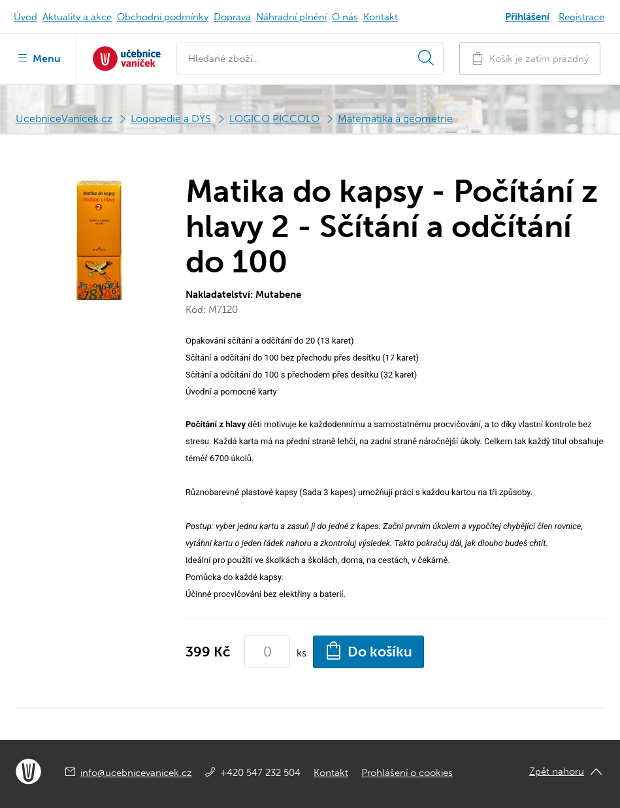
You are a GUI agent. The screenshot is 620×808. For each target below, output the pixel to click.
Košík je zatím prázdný (530, 58)
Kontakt (380, 17)
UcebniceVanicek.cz (64, 118)
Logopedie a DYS (171, 118)
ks (301, 653)
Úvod (25, 17)
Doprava (232, 17)
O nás (345, 17)
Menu (38, 57)
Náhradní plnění (291, 17)
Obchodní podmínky (162, 17)
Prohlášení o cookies (407, 773)
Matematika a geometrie (395, 118)
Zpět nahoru (556, 771)
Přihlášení (527, 17)
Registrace (581, 17)
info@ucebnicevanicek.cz (136, 773)
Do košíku (368, 650)
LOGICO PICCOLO (274, 118)
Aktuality (77, 17)
